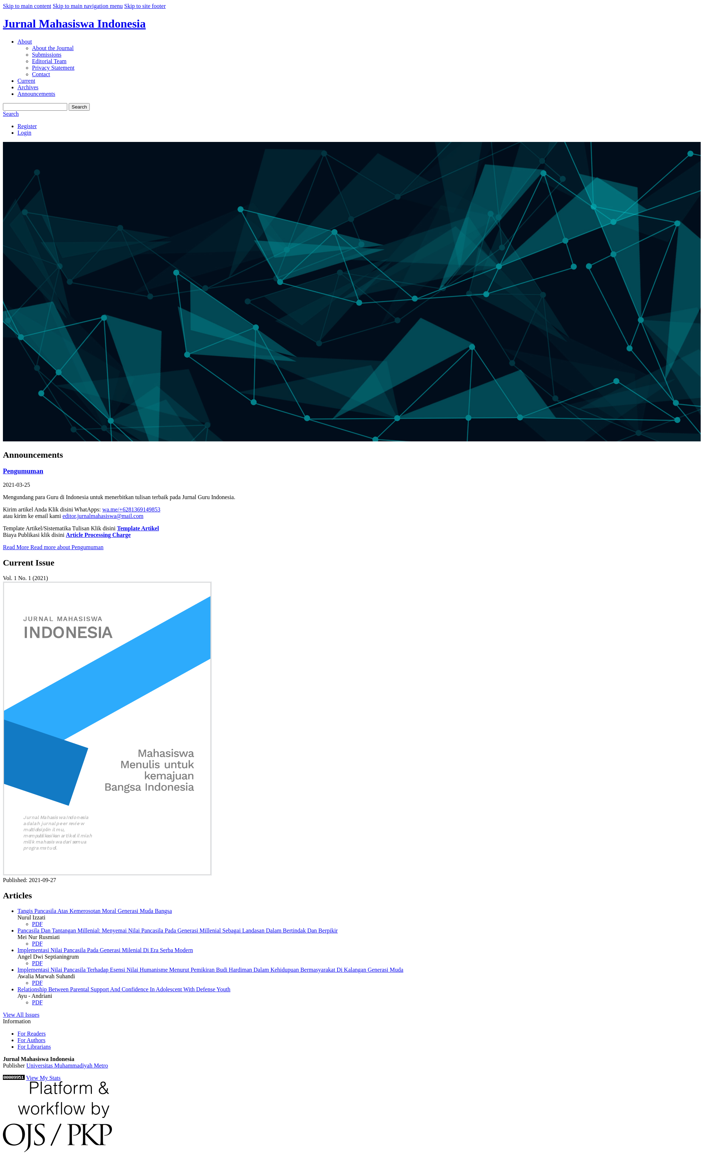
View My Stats (43, 1078)
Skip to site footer (145, 6)
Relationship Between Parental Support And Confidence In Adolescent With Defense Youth (123, 989)
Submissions (46, 55)
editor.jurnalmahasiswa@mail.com (103, 516)
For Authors (31, 1040)
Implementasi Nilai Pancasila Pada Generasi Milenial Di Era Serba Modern (105, 950)
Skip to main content (27, 6)
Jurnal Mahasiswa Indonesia (74, 23)
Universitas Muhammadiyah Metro (67, 1065)
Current (26, 81)
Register (27, 126)
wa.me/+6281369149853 (131, 509)
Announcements (36, 94)
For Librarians (34, 1047)
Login (24, 133)
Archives (28, 87)
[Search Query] (35, 107)
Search (79, 107)
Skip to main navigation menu (88, 6)
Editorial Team (49, 61)
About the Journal (53, 48)
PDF (37, 924)
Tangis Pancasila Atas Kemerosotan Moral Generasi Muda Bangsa (94, 911)
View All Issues (21, 1015)
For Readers (31, 1034)
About (24, 41)
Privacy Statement (53, 68)
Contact (41, 74)
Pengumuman (23, 471)
